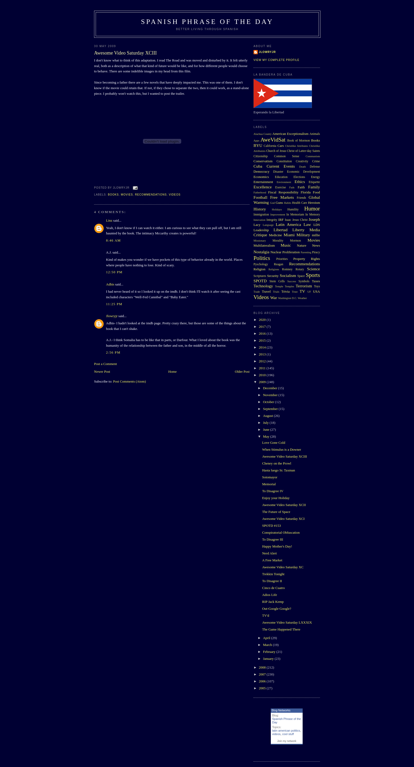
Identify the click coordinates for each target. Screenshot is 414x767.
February (269, 652)
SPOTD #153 (271, 526)
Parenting (306, 252)
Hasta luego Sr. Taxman (278, 470)
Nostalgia (261, 252)
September (271, 409)
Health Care (299, 203)
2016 (263, 333)
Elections (299, 177)
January (269, 659)
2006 (263, 681)
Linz (109, 220)
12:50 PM (114, 272)
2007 (263, 674)
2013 (263, 354)
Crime (316, 161)
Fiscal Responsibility (283, 192)
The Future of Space (276, 512)
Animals (314, 134)
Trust (295, 291)
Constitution (284, 161)
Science (313, 269)
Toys (317, 286)
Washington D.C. (287, 298)
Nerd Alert (269, 553)
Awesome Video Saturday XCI (283, 519)
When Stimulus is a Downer (281, 449)
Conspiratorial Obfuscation (280, 532)
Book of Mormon (298, 140)
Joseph (314, 219)
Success (291, 281)
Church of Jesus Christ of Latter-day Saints (293, 151)
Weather (302, 298)
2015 (263, 340)
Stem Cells (277, 281)
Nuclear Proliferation (285, 252)
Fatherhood (260, 192)
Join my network (286, 741)
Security (272, 276)
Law (307, 224)
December (270, 388)
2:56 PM (113, 352)
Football (260, 197)
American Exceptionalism (290, 134)
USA (316, 291)
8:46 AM (113, 240)
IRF (281, 220)
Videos (174, 194)
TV (302, 291)
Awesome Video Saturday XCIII (125, 53)
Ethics (300, 181)
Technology (263, 286)
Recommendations (151, 194)
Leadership (261, 230)
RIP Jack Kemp (273, 602)
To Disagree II (272, 581)
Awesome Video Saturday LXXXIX (287, 622)
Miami (289, 235)
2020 (263, 320)
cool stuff (288, 734)
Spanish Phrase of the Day (207, 22)
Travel (266, 291)
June (266, 430)
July (266, 423)
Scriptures (260, 276)
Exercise (280, 187)
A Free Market (272, 560)
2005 (263, 688)
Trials (276, 291)
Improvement (277, 214)
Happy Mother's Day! (277, 546)
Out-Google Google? (276, 609)
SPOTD (260, 281)
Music (286, 245)
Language (268, 224)
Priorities (282, 259)
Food (316, 192)
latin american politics (286, 730)
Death (302, 166)
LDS (316, 225)
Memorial (269, 484)
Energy (315, 177)
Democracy (261, 171)
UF (309, 291)
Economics (261, 177)
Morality (277, 240)
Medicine (275, 235)
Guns (279, 203)
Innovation (259, 219)
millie (316, 235)
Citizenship (261, 156)
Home (172, 372)
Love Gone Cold (273, 443)
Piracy (316, 252)
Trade (257, 291)
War (273, 297)
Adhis (110, 284)
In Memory (312, 214)
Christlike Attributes (296, 145)
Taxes (316, 281)
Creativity (302, 161)
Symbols (303, 281)
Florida (306, 192)
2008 (263, 667)
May (266, 436)
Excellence (263, 187)
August (268, 416)
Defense (315, 166)
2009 (263, 382)
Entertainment (263, 182)
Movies (127, 194)
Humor (312, 208)
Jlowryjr (111, 316)
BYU (258, 145)
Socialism (288, 275)
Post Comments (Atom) (129, 381)
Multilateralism (264, 245)
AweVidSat (272, 139)
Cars (280, 146)
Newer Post (102, 372)
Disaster (278, 171)
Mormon (295, 240)
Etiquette (314, 182)
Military (303, 235)
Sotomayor (269, 477)
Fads (292, 187)
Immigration (261, 214)
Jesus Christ (299, 220)
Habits (287, 202)
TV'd (265, 615)
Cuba (258, 166)
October (269, 402)
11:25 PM (114, 304)
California (270, 146)
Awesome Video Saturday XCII (284, 505)
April (267, 638)
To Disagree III (272, 539)
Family (314, 187)
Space (301, 276)
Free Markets (282, 197)
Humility (293, 209)
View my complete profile (276, 60)
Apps (256, 140)
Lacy (257, 225)
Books (113, 194)
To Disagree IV (272, 491)
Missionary (260, 240)
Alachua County (263, 133)
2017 (263, 327)
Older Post (242, 372)
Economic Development (303, 171)
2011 (263, 368)
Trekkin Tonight (273, 574)
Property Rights (306, 259)
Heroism (314, 203)
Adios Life (269, 595)
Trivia (285, 291)
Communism (313, 156)
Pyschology (261, 264)
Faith (301, 187)
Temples (289, 286)
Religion (259, 269)
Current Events (281, 166)
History (260, 209)
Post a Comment (105, 364)
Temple (279, 286)
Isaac (288, 220)
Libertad (280, 229)
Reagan (278, 264)
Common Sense (286, 156)
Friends (301, 198)
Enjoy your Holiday (275, 498)
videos (276, 734)
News (316, 245)
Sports (313, 275)
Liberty (298, 229)
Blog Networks (281, 710)
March (268, 645)
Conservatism (263, 161)
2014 (263, 347)
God (272, 202)
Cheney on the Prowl (276, 463)
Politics (262, 258)
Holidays (277, 209)
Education (281, 177)
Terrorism (304, 286)
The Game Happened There (281, 629)
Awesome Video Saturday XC (282, 567)
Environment (284, 182)
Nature (301, 245)
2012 (263, 361)
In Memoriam (295, 214)
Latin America (288, 224)
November (270, 395)
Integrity (272, 220)
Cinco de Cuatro (273, 588)
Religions (273, 269)
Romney (287, 269)
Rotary (299, 269)
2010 (263, 375)
